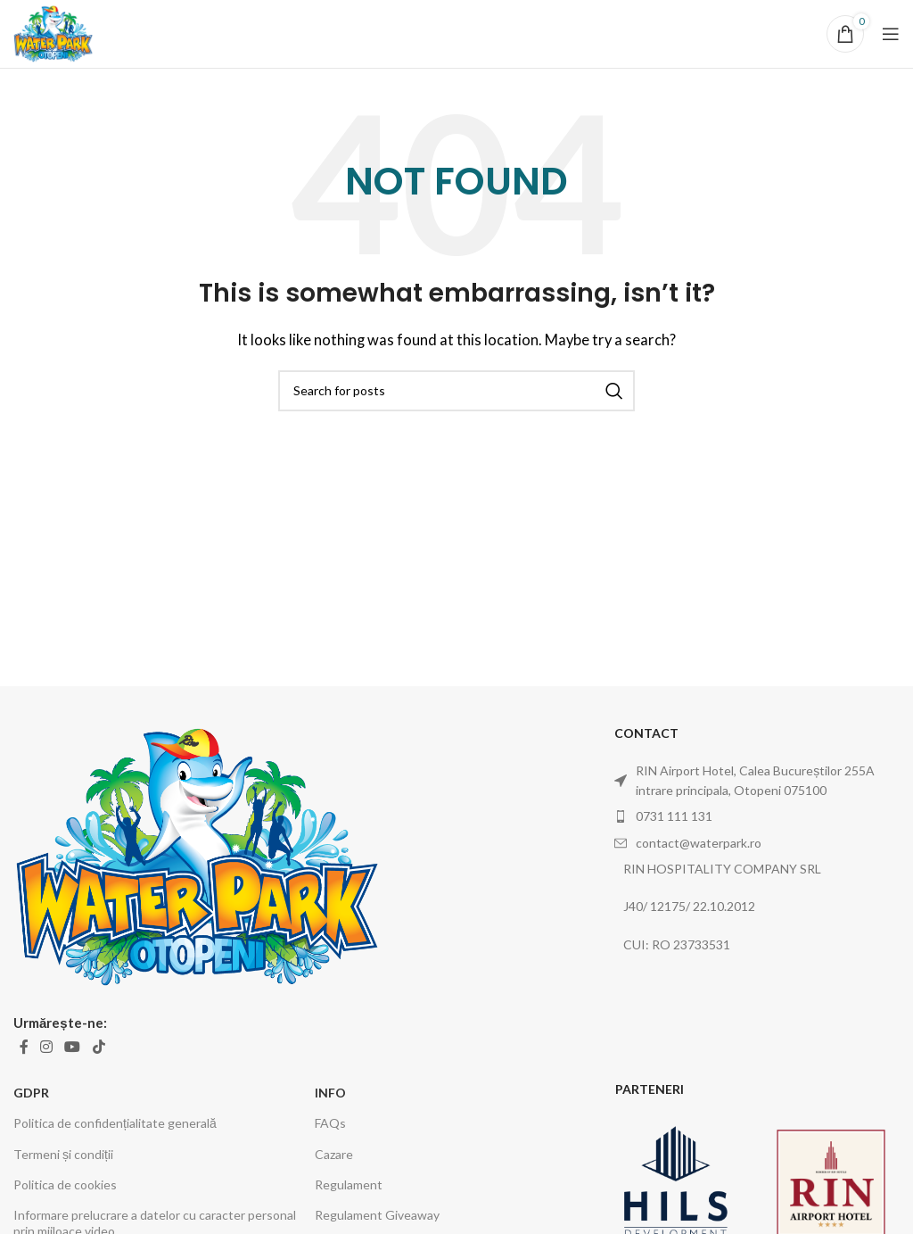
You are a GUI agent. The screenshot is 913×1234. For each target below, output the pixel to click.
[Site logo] (53, 32)
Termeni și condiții (63, 1154)
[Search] (456, 390)
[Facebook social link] (23, 1046)
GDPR (31, 1092)
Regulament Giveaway (377, 1214)
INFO (330, 1092)
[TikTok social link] (98, 1046)
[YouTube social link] (72, 1046)
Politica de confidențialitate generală (115, 1122)
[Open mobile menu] (891, 34)
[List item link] (757, 816)
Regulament (348, 1184)
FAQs (330, 1122)
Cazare (334, 1154)
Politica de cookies (65, 1184)
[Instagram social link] (46, 1046)
